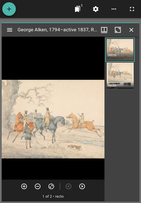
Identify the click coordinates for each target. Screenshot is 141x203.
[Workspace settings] (95, 9)
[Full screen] (132, 9)
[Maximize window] (118, 30)
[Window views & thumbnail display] (104, 30)
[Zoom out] (37, 186)
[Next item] (82, 186)
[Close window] (131, 30)
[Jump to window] (77, 9)
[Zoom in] (24, 186)
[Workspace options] (114, 9)
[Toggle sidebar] (9, 30)
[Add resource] (9, 9)
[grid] (121, 119)
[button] (120, 49)
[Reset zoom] (51, 186)
